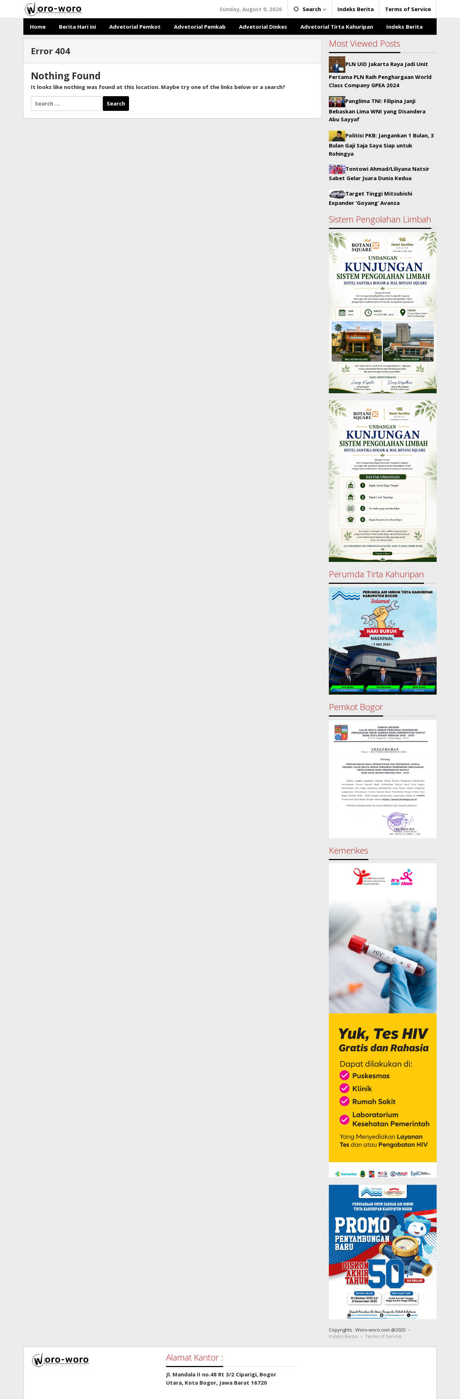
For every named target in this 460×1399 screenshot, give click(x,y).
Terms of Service (383, 1336)
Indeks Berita (343, 1336)
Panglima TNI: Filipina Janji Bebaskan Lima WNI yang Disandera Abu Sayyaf (377, 110)
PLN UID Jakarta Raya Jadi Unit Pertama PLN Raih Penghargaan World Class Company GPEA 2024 (380, 74)
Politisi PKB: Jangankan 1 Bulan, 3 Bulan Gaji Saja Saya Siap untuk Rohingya (381, 144)
